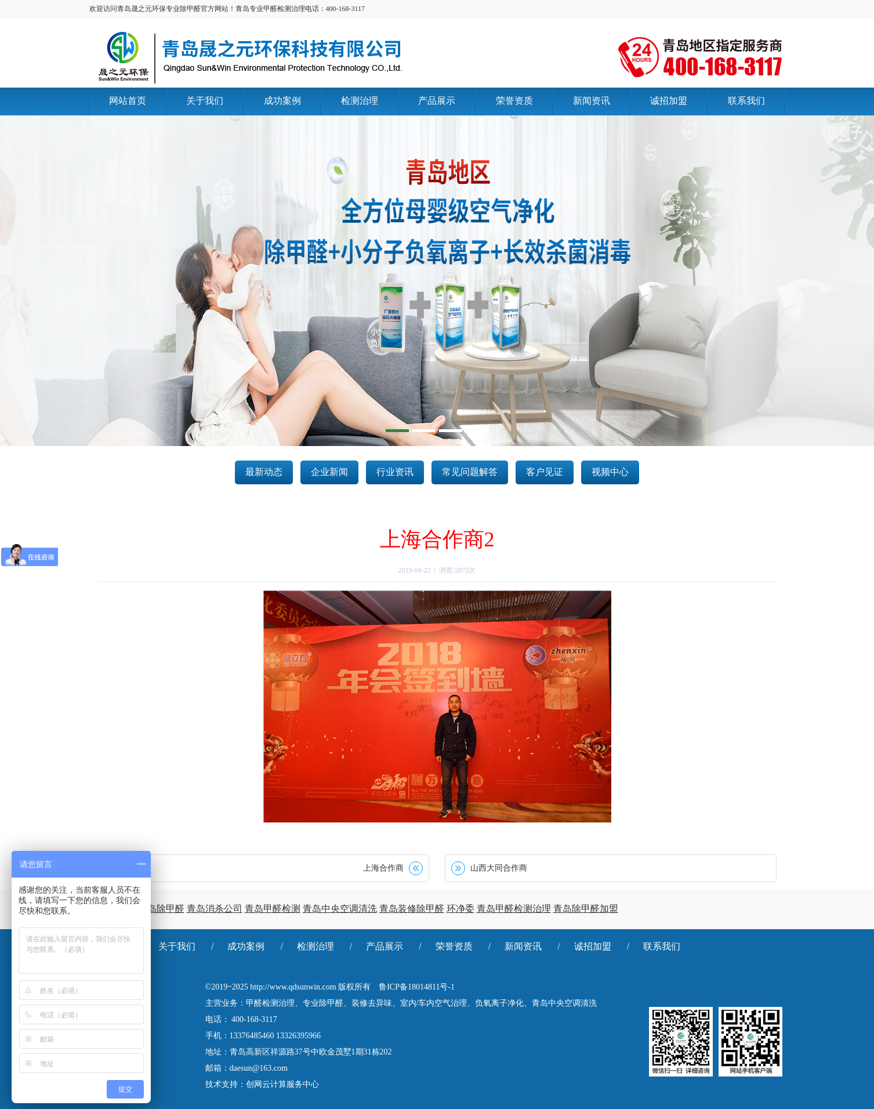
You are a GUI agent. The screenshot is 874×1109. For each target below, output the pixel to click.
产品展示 (384, 946)
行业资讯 (395, 472)
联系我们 (661, 946)
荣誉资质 (454, 946)
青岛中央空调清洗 (340, 909)
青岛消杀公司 (214, 909)
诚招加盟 (592, 946)
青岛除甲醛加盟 (585, 909)
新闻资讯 (523, 946)
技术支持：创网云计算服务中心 (262, 1084)
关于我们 (176, 946)
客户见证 (544, 472)
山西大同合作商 (498, 868)
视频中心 (610, 472)
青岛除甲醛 (161, 909)
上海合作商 (383, 868)
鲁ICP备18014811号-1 (417, 987)
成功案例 (245, 946)
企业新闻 (329, 472)
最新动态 (263, 472)
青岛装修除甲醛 (411, 909)
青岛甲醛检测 (272, 909)
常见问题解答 (470, 472)
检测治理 (315, 946)
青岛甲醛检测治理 (514, 909)
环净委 (460, 909)
